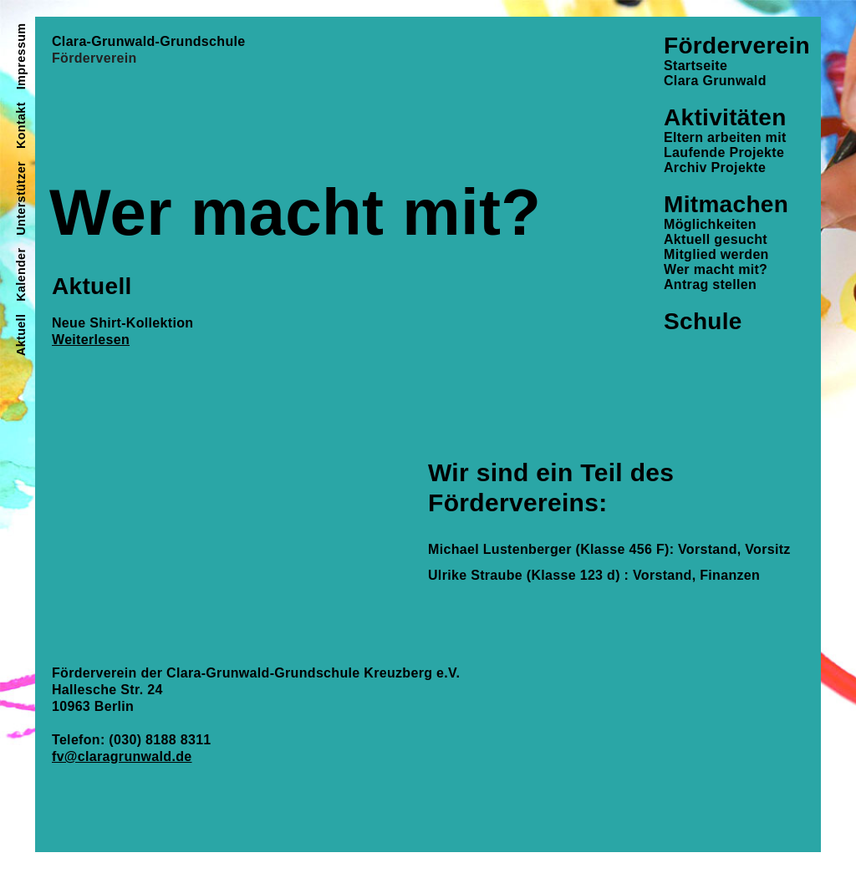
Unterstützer (21, 198)
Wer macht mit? (715, 269)
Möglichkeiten (710, 224)
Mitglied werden (716, 254)
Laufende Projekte (724, 152)
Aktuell (21, 335)
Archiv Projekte (715, 167)
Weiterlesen (91, 339)
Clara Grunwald (715, 81)
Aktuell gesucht (715, 239)
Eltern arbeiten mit (725, 137)
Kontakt (21, 125)
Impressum (21, 56)
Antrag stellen (710, 284)
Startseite (695, 65)
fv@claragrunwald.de (122, 756)
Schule (703, 321)
